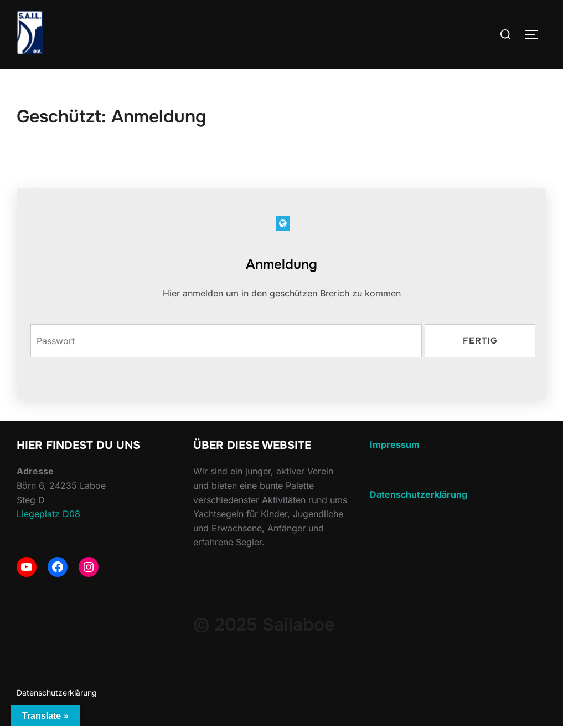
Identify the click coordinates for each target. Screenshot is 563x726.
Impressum (395, 444)
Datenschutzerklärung (57, 692)
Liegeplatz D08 (48, 513)
